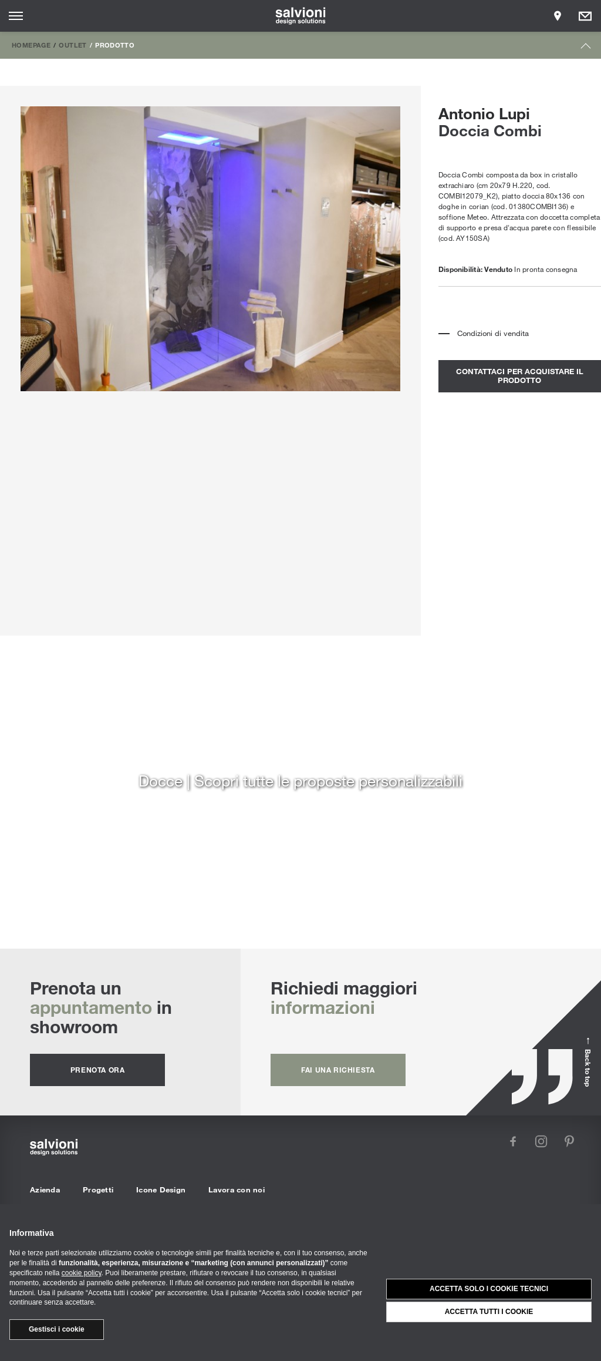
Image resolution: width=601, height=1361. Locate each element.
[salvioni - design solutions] (301, 16)
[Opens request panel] (585, 16)
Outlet (72, 45)
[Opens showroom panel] (557, 16)
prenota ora (97, 1069)
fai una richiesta (337, 1069)
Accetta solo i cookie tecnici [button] (489, 1289)
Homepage (31, 45)
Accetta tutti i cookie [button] (489, 1312)
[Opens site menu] (16, 16)
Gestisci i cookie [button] (57, 1329)
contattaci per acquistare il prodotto (519, 376)
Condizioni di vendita (493, 333)
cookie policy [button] (82, 1273)
